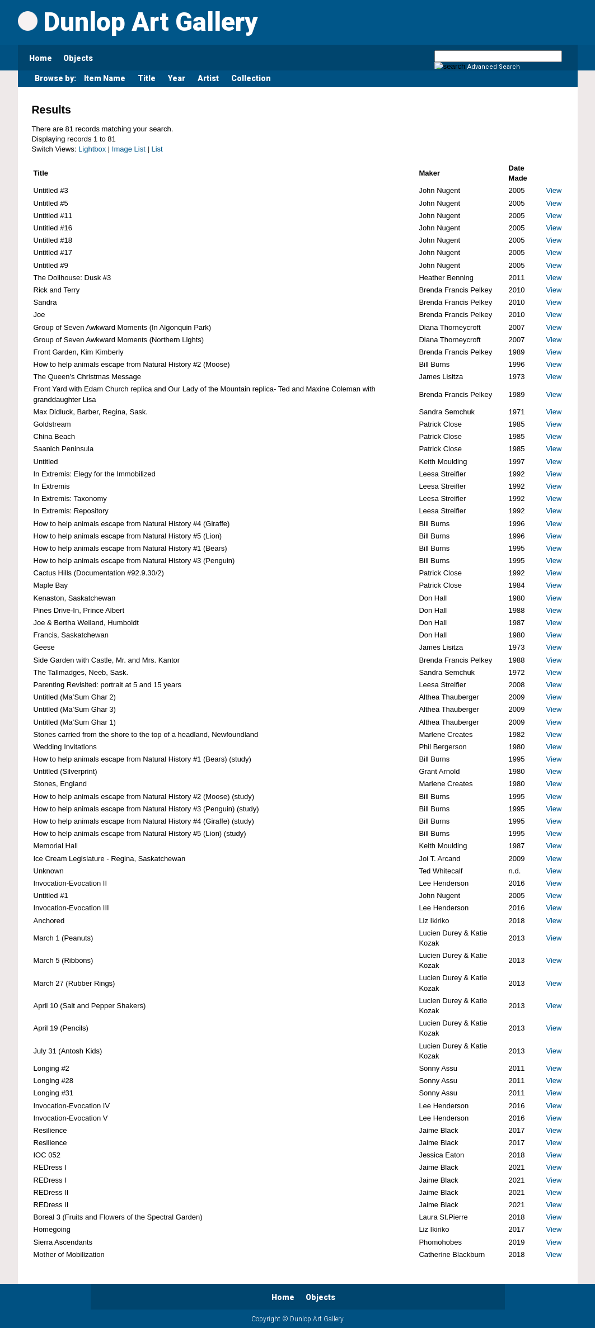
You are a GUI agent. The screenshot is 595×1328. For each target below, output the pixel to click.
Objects (78, 58)
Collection (251, 78)
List (156, 149)
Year (176, 78)
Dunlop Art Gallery (138, 22)
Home (40, 58)
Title (147, 78)
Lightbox (92, 149)
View (554, 190)
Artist (208, 78)
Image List (129, 149)
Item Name (104, 78)
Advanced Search (493, 66)
